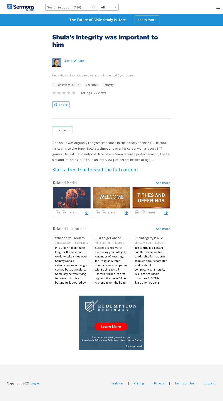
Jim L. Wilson (74, 60)
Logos (34, 383)
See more (163, 183)
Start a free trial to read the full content (95, 169)
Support (210, 383)
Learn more (147, 19)
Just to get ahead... (109, 238)
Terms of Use (184, 383)
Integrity (108, 85)
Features (117, 383)
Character (91, 85)
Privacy (159, 383)
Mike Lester (102, 243)
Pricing (138, 383)
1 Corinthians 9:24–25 (66, 85)
